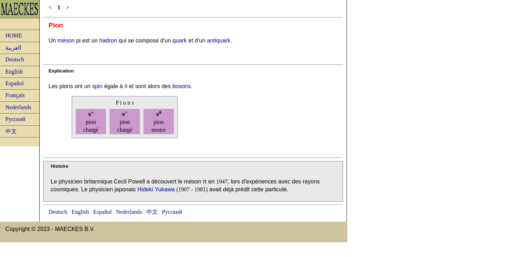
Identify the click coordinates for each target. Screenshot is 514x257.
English (14, 72)
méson (66, 40)
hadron (108, 40)
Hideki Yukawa (156, 189)
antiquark (219, 40)
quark (179, 40)
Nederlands (18, 107)
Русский (15, 119)
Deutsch (14, 59)
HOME (13, 35)
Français (15, 95)
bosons (181, 86)
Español (14, 83)
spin (97, 86)
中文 (11, 131)
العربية (13, 48)
